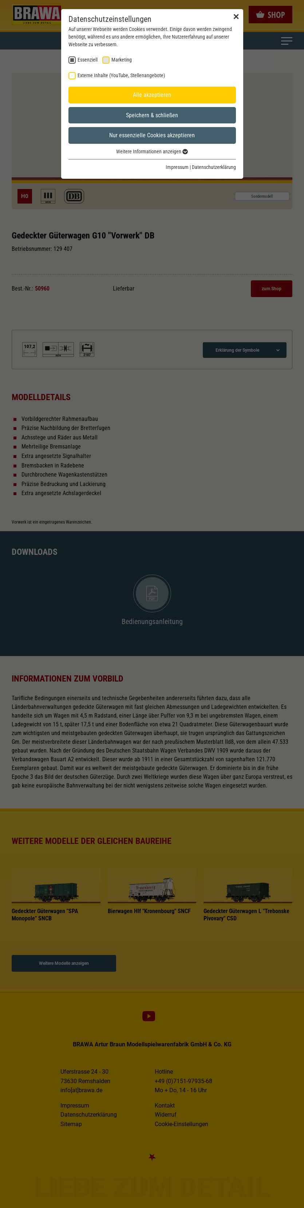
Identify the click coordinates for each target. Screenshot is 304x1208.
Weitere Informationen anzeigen (152, 151)
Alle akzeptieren (152, 94)
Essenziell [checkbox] (88, 60)
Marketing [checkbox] (121, 60)
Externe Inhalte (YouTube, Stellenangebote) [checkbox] (121, 75)
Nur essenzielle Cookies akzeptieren (152, 135)
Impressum (177, 167)
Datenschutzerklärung (214, 167)
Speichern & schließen (152, 115)
